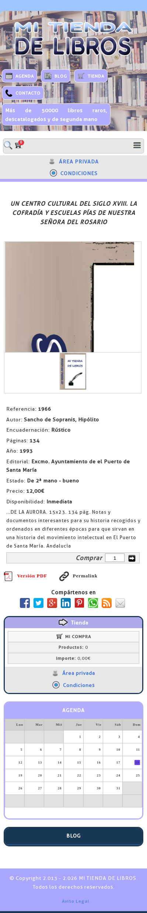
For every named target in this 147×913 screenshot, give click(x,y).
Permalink (78, 575)
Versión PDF (25, 575)
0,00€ (73, 658)
